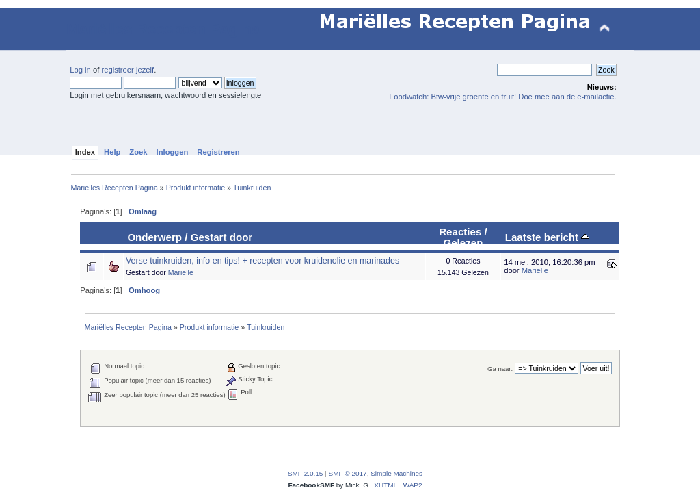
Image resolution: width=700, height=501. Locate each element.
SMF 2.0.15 (305, 473)
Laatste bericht (547, 237)
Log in (80, 70)
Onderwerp (154, 237)
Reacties (460, 231)
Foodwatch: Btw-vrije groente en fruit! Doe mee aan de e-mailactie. (502, 96)
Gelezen (463, 242)
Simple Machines (396, 473)
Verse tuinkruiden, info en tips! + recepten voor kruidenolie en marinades (262, 261)
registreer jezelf (127, 70)
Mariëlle (180, 272)
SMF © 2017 (348, 473)
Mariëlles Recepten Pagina (163, 29)
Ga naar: (500, 368)
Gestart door (222, 237)
